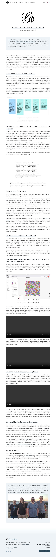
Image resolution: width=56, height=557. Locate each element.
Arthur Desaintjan (12, 40)
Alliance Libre (25, 544)
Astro (15, 547)
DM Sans (8, 444)
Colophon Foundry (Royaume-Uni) (24, 444)
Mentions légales (10, 549)
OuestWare (13, 539)
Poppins (26, 439)
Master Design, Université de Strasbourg (26, 41)
